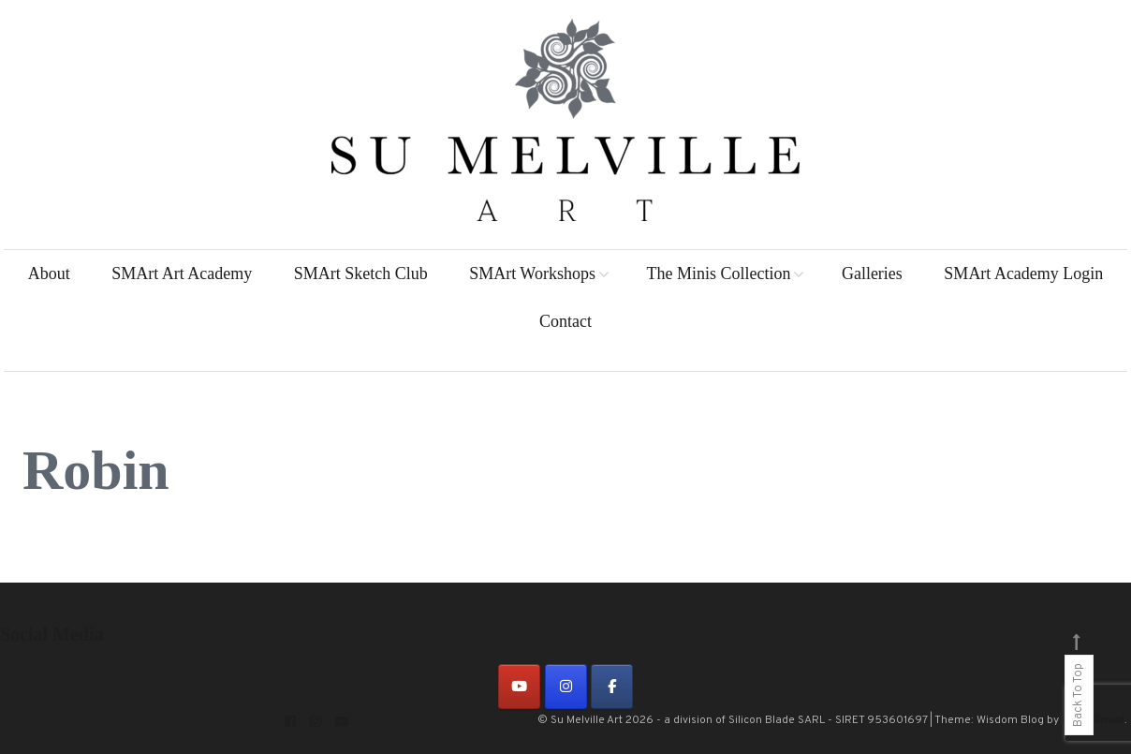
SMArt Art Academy (181, 273)
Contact (565, 321)
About (49, 273)
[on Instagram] (566, 686)
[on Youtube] (519, 686)
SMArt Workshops (532, 273)
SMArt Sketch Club (361, 273)
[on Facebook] (612, 686)
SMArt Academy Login (1023, 273)
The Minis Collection (718, 273)
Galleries (872, 273)
